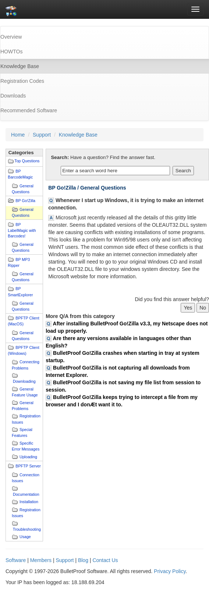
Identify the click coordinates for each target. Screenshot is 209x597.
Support (42, 135)
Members (41, 560)
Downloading (24, 381)
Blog (83, 560)
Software (16, 560)
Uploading (28, 457)
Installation (29, 501)
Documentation (26, 494)
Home (18, 135)
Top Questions (26, 161)
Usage (25, 536)
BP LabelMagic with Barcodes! (22, 230)
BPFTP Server (28, 466)
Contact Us (105, 560)
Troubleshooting (27, 529)
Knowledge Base (78, 135)
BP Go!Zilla (25, 200)
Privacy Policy (169, 571)
